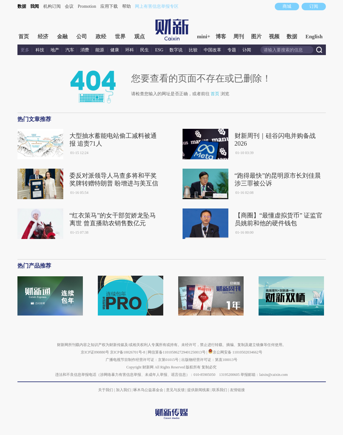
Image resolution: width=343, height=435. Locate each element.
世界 (120, 37)
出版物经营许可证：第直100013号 (209, 360)
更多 (25, 50)
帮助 (126, 6)
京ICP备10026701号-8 (128, 352)
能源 (100, 50)
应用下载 (109, 6)
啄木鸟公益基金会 (148, 390)
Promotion (87, 6)
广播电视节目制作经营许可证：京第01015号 (142, 360)
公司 (81, 37)
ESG (159, 50)
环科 (129, 50)
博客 (221, 37)
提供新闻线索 (198, 390)
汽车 (69, 50)
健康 (114, 50)
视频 (274, 37)
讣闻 (246, 50)
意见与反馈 (175, 390)
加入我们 (123, 390)
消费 (84, 50)
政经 (101, 37)
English (314, 37)
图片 (256, 37)
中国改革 (212, 50)
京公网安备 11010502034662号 (235, 352)
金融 (62, 37)
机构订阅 (52, 6)
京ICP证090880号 (95, 352)
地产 (54, 50)
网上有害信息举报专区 (157, 6)
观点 (139, 37)
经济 (43, 37)
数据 (21, 6)
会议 (69, 6)
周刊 (238, 37)
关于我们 (105, 390)
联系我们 (219, 390)
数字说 (176, 50)
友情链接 (237, 390)
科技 (40, 50)
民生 (144, 50)
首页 (23, 37)
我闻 (34, 6)
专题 (231, 50)
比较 (193, 50)
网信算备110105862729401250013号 (177, 352)
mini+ (203, 37)
